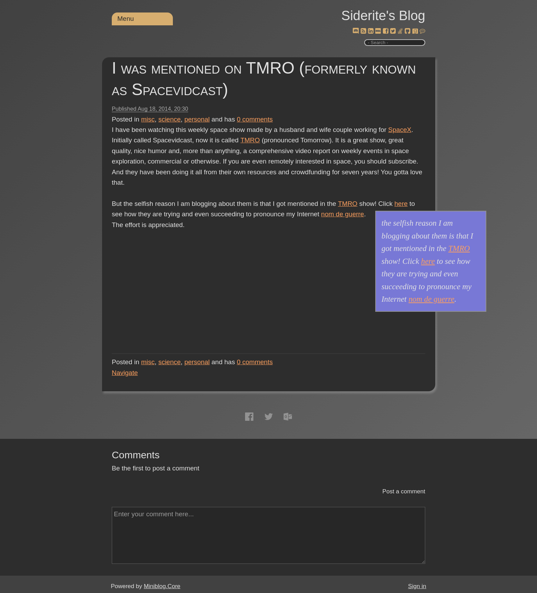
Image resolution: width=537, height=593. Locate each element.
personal (197, 119)
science (169, 119)
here (401, 203)
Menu (125, 18)
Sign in (417, 586)
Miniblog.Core (162, 586)
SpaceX (399, 129)
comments (255, 119)
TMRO (250, 140)
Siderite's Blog (383, 15)
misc (148, 119)
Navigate (125, 372)
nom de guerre (342, 214)
